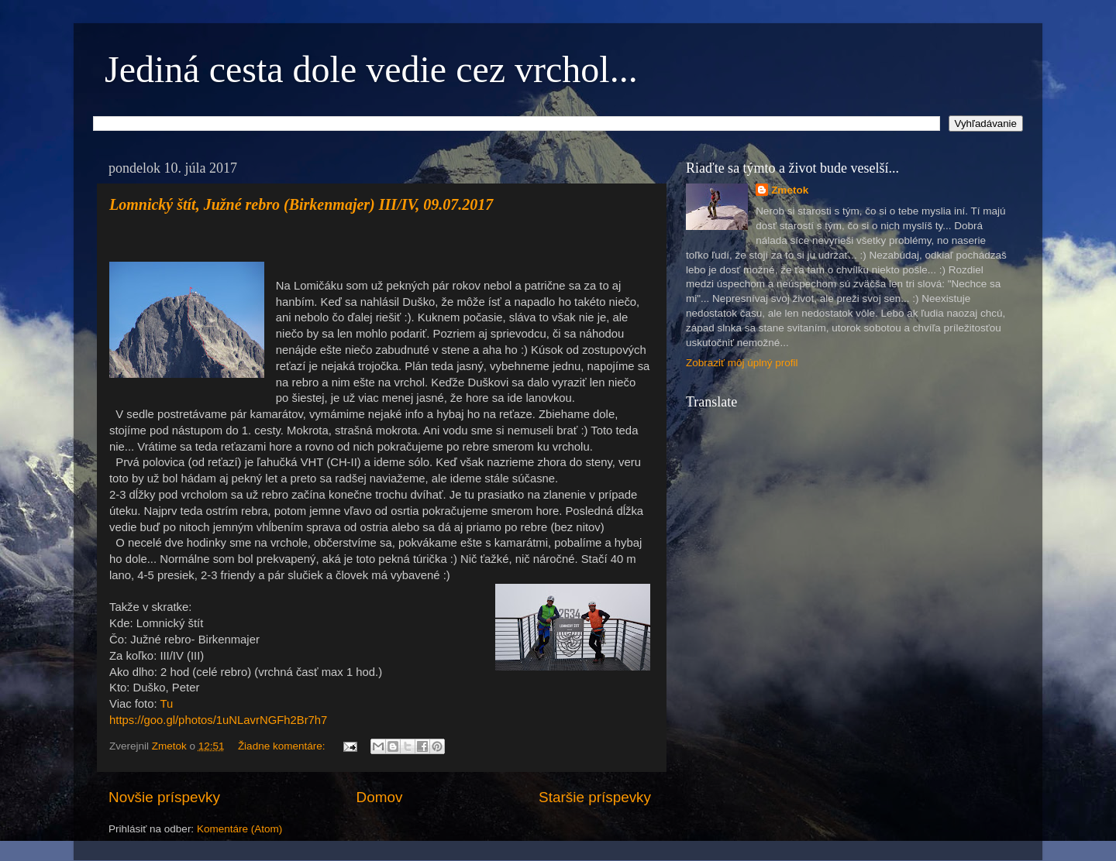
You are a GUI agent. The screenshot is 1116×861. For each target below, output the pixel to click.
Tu (166, 704)
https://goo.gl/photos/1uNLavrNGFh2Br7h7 (218, 720)
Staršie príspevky (595, 797)
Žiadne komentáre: (283, 746)
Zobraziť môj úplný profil (742, 363)
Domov (379, 797)
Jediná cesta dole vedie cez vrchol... (371, 69)
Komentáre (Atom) (239, 829)
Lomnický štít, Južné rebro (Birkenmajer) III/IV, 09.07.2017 (301, 204)
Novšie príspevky (164, 797)
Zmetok (789, 190)
